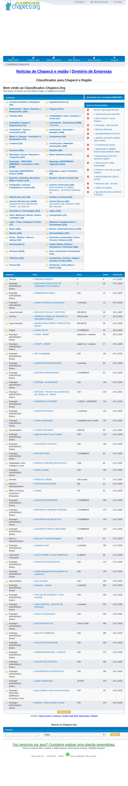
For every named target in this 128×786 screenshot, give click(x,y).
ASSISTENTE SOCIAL (43, 411)
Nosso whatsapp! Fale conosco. (81, 756)
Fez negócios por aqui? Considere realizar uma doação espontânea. (64, 744)
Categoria (9, 275)
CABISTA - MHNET (42, 344)
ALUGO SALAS (41, 330)
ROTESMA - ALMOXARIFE (45, 382)
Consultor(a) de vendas (104, 145)
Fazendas (57, 206)
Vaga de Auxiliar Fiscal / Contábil (48, 434)
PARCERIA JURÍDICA (43, 279)
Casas (23, 206)
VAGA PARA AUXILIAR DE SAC (47, 519)
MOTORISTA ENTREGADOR (46, 373)
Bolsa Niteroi (84, 716)
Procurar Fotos (33, 58)
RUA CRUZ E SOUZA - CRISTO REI (49, 312)
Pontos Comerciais (72, 190)
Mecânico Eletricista (103, 129)
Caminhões (54, 125)
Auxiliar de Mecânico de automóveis (49, 303)
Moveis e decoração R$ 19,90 (106, 110)
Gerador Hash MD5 (70, 716)
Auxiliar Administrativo (43, 421)
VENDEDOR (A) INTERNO (45, 401)
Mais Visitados (74, 58)
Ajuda (61, 756)
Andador (37, 491)
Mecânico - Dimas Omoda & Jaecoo (49, 703)
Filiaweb (94, 716)
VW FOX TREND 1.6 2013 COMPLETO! (51, 555)
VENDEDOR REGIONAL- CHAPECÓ (50, 652)
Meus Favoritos (94, 58)
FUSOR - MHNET (41, 334)
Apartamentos (15, 204)
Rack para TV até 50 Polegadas (47, 538)
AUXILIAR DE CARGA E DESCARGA (50, 529)
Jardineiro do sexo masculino (107, 114)
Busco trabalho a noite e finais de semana (51, 690)
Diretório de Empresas (92, 71)
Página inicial (13, 58)
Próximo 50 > (64, 712)
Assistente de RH (41, 545)
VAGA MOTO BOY (42, 453)
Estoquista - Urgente (42, 585)
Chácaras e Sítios (72, 204)
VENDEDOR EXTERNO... (45, 293)
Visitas (105, 275)
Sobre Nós (51, 756)
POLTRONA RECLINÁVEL (45, 484)
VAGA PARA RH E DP (43, 623)
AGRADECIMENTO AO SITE (107, 134)
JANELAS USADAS (103, 188)
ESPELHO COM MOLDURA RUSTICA (50, 463)
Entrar (119, 2)
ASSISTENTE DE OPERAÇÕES (48, 363)
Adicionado (117, 275)
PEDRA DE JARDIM (42, 479)
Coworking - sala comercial (106, 125)
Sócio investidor (41, 581)
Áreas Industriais (56, 187)
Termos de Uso (37, 756)
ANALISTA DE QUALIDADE (46, 643)
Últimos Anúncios (54, 58)
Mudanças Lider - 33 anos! (106, 184)
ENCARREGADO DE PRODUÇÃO (49, 671)
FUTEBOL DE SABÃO (43, 430)
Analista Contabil (41, 470)
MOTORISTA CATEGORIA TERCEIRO (50, 510)
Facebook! (107, 97)
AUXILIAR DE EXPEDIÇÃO (46, 500)
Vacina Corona (45, 716)
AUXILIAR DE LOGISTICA (45, 444)
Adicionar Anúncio (100, 2)
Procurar (114, 58)
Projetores (56, 716)
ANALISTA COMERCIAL (44, 633)
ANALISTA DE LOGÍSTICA (45, 662)
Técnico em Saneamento (44, 614)
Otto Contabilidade (42, 354)
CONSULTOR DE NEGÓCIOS (47, 562)
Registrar (81, 2)
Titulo (35, 275)
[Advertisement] (64, 33)
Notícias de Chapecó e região (42, 71)
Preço (79, 275)
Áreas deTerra (55, 204)
